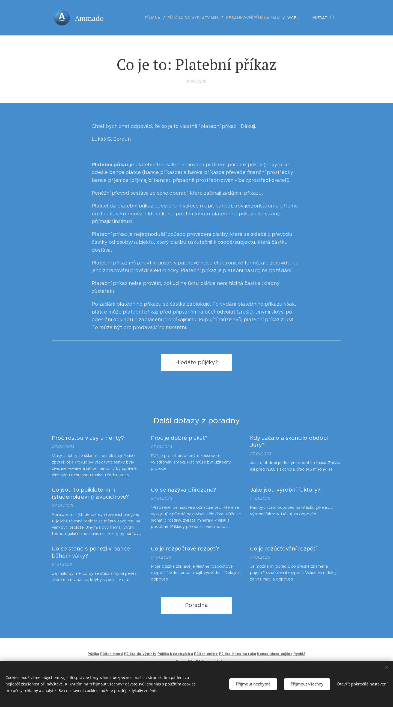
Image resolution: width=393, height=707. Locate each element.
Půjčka (93, 654)
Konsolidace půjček (274, 654)
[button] (323, 18)
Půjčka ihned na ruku (237, 654)
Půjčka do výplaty (140, 654)
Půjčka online (206, 654)
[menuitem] (125, 18)
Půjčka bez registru (175, 654)
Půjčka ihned (111, 654)
